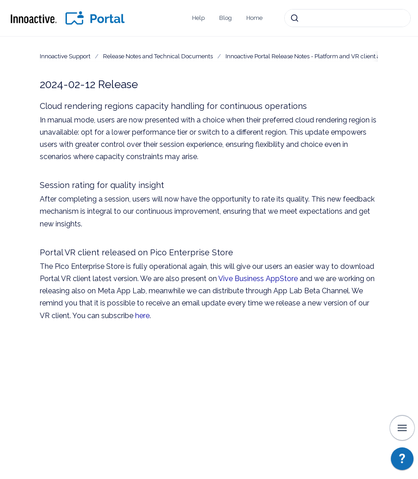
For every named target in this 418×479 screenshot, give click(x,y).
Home (254, 17)
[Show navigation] (402, 428)
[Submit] (294, 18)
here (142, 315)
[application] (402, 461)
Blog (225, 17)
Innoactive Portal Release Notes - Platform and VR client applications (317, 56)
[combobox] (347, 18)
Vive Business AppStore (258, 278)
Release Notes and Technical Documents (158, 56)
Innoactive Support (65, 56)
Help (198, 17)
